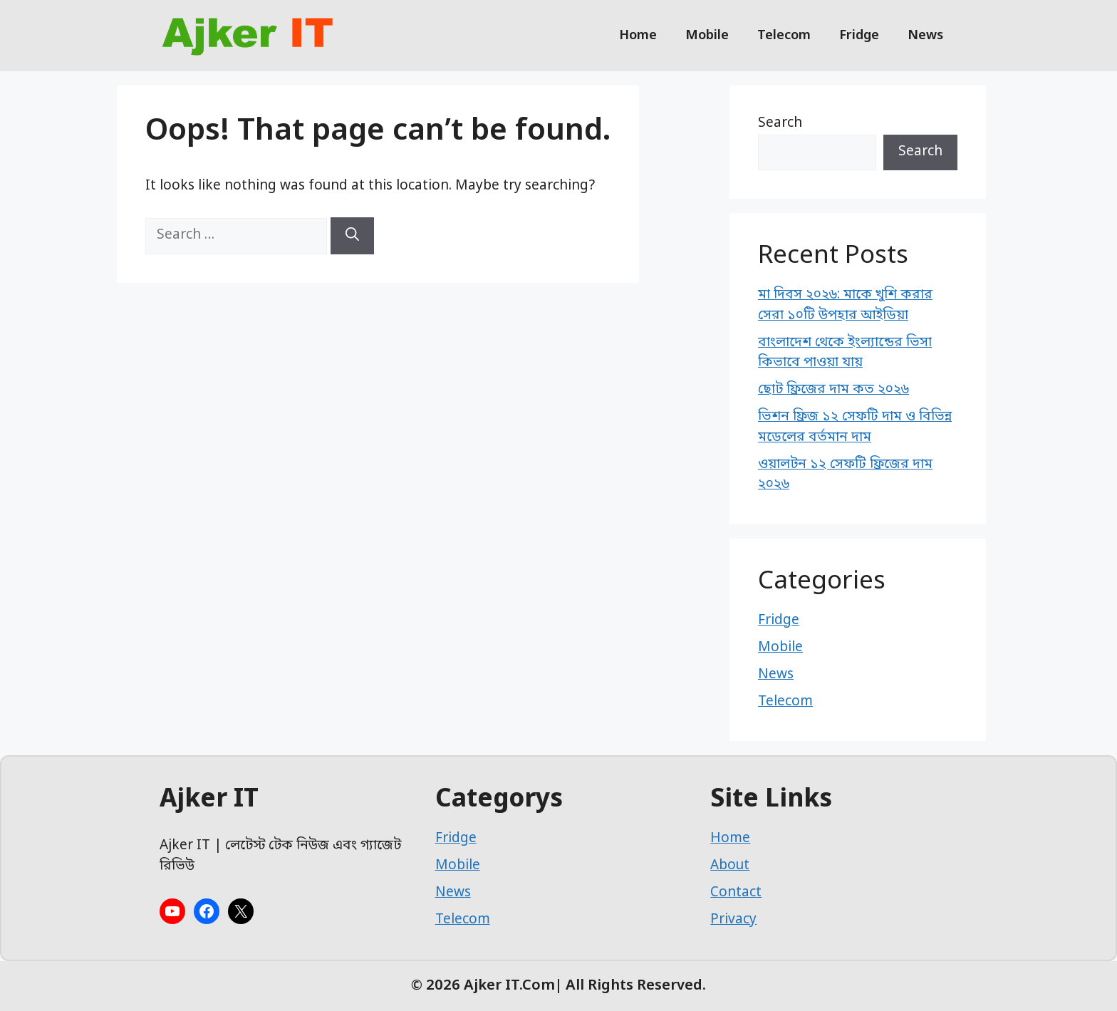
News (925, 35)
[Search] (352, 235)
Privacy (733, 920)
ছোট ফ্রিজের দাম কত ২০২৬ (833, 390)
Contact (736, 893)
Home (638, 35)
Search (780, 124)
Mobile (707, 35)
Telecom (784, 35)
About (729, 866)
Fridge (859, 35)
